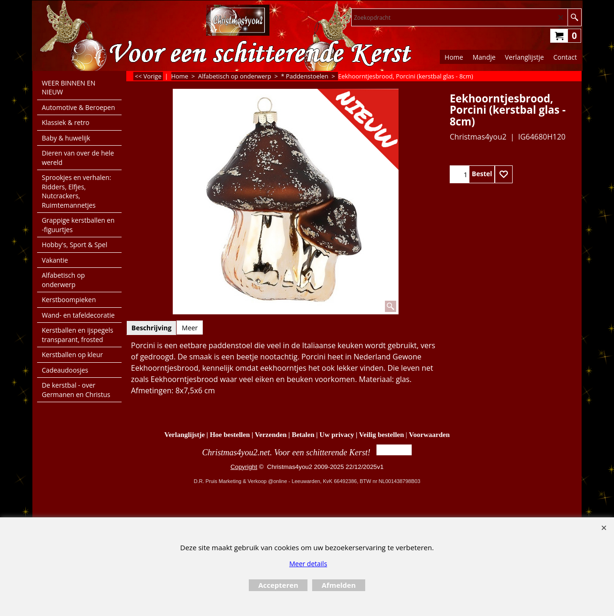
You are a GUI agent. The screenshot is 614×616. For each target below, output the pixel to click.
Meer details (308, 563)
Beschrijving (151, 327)
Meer (190, 327)
